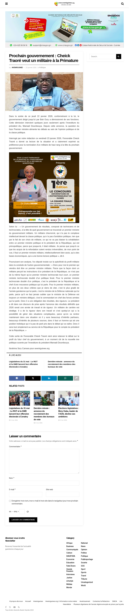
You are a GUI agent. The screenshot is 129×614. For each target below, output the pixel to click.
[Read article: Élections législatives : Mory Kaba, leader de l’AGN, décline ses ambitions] (68, 398)
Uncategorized (87, 582)
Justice (69, 578)
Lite (121, 601)
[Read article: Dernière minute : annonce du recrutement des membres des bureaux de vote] (44, 398)
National (84, 543)
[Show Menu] (6, 4)
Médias (69, 584)
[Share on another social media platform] (76, 378)
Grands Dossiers (69, 570)
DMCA (114, 601)
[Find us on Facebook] (5, 607)
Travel (83, 576)
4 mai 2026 (13, 420)
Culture (69, 553)
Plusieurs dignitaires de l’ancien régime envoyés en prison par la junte (99, 604)
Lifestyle (69, 581)
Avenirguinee (38, 601)
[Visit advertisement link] (64, 31)
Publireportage (87, 559)
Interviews (70, 575)
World (83, 586)
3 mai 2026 (38, 423)
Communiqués (72, 550)
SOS (83, 566)
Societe (84, 563)
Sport (83, 569)
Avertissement (85, 601)
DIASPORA (70, 556)
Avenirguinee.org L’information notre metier (61, 601)
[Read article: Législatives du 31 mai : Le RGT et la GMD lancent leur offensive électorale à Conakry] (19, 398)
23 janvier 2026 (31, 67)
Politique (42, 67)
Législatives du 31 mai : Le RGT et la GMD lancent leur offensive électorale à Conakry (23, 364)
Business (70, 546)
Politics (84, 553)
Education (70, 563)
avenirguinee (17, 67)
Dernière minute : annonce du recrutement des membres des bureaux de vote (61, 364)
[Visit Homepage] (64, 3)
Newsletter (67, 604)
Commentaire (15, 446)
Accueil (28, 601)
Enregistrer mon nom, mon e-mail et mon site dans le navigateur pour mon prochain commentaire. (45, 502)
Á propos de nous (16, 601)
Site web (49, 490)
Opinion (84, 550)
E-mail (12, 489)
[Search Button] (122, 4)
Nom (11, 478)
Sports (83, 573)
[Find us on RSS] (19, 607)
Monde (69, 588)
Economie (70, 559)
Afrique (69, 543)
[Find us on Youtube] (14, 607)
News (83, 546)
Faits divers (70, 566)
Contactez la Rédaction (101, 601)
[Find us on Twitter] (10, 607)
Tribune (84, 579)
